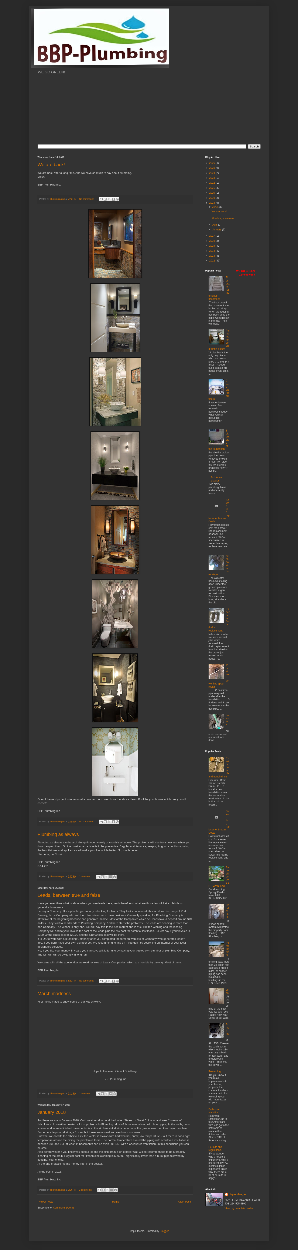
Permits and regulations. (215, 1148)
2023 (212, 177)
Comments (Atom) (63, 1207)
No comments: (87, 199)
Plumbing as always (58, 834)
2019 (212, 197)
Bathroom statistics (214, 1111)
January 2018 (52, 1112)
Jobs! (227, 991)
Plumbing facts (227, 949)
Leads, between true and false (69, 895)
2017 (212, 235)
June (215, 207)
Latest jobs (227, 720)
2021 (212, 187)
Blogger (164, 1231)
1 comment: (85, 876)
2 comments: (86, 1190)
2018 (212, 202)
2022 (212, 182)
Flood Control (227, 911)
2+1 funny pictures (216, 479)
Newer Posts (46, 1201)
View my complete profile (239, 1208)
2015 (212, 245)
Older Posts (185, 1201)
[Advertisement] (149, 112)
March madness (54, 993)
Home (115, 1201)
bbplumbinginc (238, 1194)
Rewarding (215, 1071)
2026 (212, 162)
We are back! (51, 164)
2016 (212, 240)
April (215, 224)
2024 (212, 172)
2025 (212, 167)
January (217, 229)
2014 (212, 250)
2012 (212, 260)
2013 (212, 255)
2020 (212, 192)
